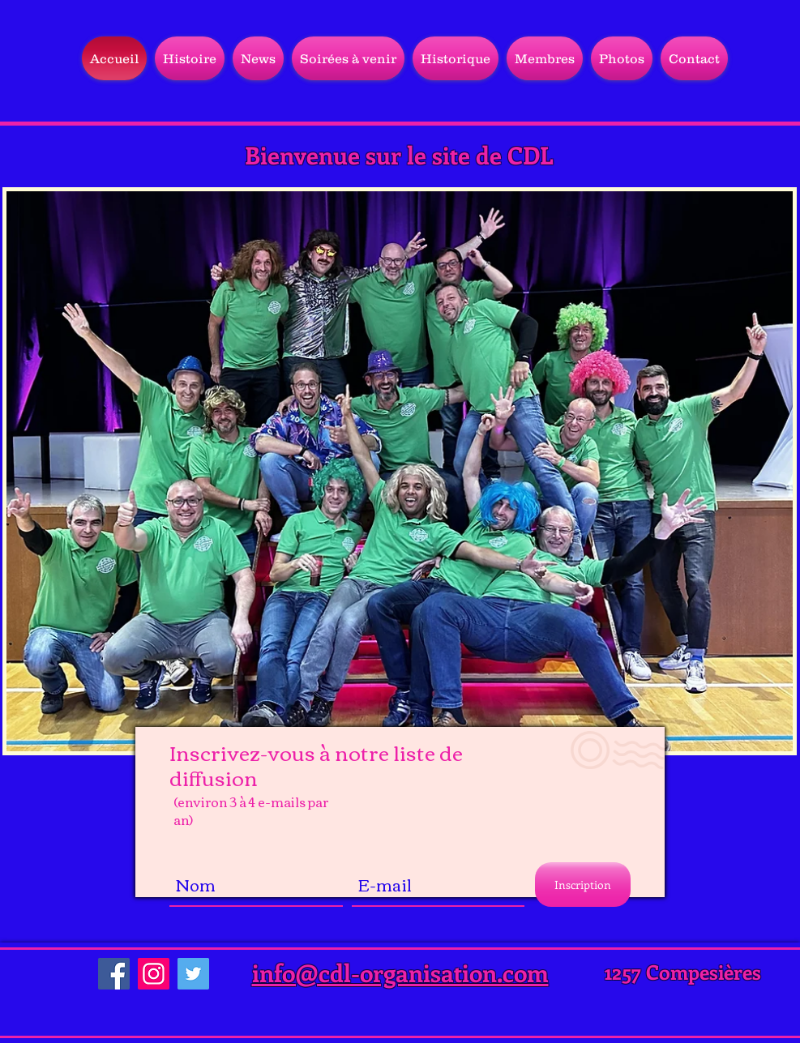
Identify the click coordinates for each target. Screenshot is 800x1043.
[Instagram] (153, 974)
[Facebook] (114, 974)
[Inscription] (583, 884)
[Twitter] (193, 974)
